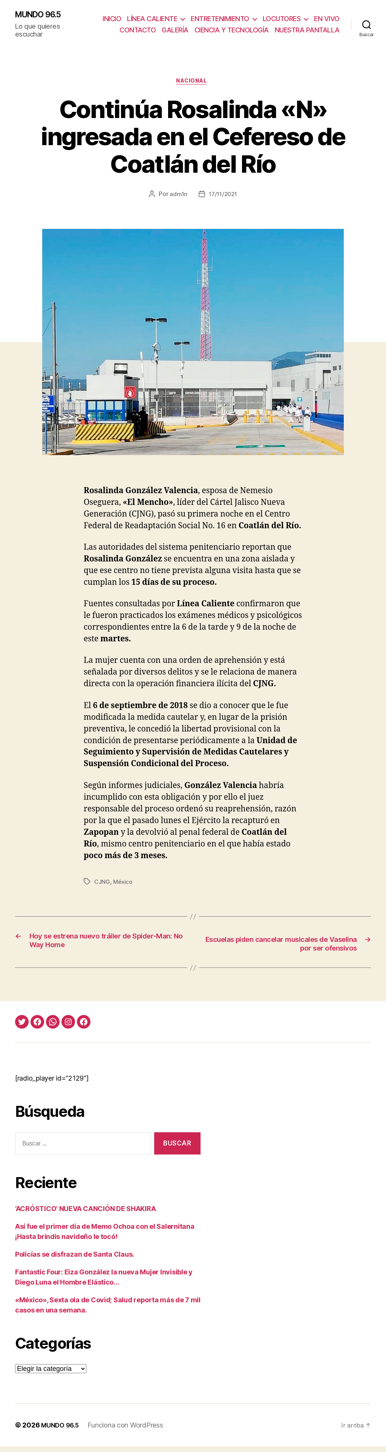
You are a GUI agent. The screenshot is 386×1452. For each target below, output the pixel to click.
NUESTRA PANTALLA (307, 37)
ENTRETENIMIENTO (251, 14)
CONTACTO (208, 26)
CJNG (102, 886)
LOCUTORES (313, 14)
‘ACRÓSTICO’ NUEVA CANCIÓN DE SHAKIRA (85, 1214)
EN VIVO (172, 26)
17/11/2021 (223, 198)
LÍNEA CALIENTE (184, 14)
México (123, 886)
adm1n (177, 198)
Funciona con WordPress (129, 1431)
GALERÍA (246, 26)
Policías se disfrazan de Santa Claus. (74, 1260)
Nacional (193, 85)
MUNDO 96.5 (42, 15)
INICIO (143, 14)
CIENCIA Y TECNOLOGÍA (302, 26)
